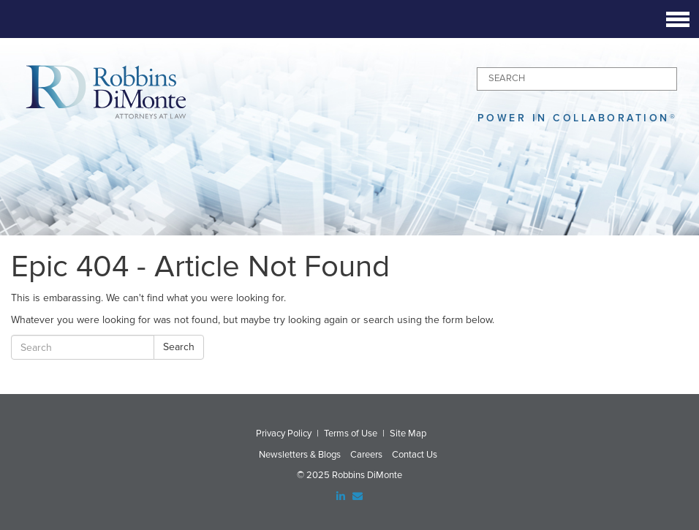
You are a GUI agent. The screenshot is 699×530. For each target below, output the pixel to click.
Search (178, 347)
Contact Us (414, 455)
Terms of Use (350, 433)
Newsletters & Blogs (300, 455)
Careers (366, 455)
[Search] (577, 79)
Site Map (408, 433)
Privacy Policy (283, 433)
